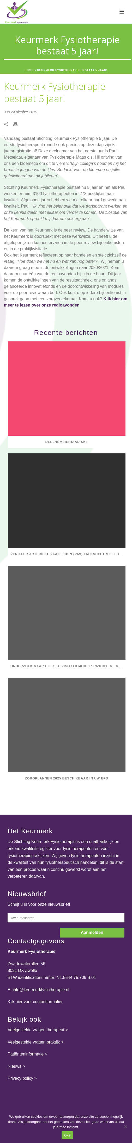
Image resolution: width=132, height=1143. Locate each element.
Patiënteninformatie (26, 1054)
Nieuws (14, 1066)
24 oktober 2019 (24, 112)
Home (29, 70)
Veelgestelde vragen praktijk (34, 1042)
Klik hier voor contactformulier (35, 1002)
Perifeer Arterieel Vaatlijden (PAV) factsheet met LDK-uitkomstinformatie (67, 554)
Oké (67, 1135)
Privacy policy (20, 1078)
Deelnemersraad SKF (66, 442)
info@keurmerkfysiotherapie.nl (41, 990)
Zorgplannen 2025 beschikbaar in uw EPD (66, 778)
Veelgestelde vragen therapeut (36, 1030)
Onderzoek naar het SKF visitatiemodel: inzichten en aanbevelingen (67, 666)
